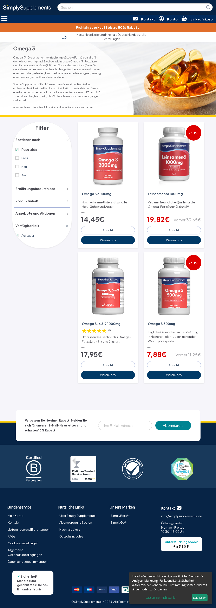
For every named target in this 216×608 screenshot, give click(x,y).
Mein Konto (16, 515)
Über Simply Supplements (77, 515)
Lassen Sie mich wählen (161, 598)
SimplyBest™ (120, 515)
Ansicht (108, 230)
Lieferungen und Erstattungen (29, 528)
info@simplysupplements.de (181, 515)
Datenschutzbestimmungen (27, 560)
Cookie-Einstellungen (23, 542)
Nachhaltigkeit (69, 528)
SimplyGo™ (119, 521)
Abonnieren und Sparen (75, 521)
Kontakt (13, 521)
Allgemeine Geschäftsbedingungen (25, 551)
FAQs (11, 535)
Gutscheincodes (71, 535)
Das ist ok (199, 598)
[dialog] (170, 588)
